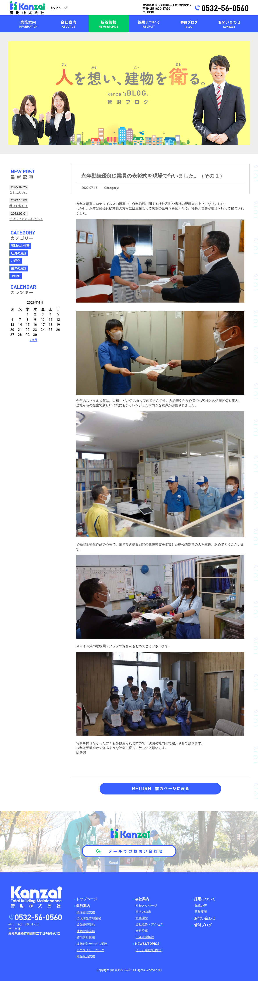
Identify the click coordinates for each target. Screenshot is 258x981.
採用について (204, 899)
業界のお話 (18, 268)
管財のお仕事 (20, 246)
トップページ (86, 899)
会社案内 (142, 899)
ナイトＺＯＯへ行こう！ (26, 219)
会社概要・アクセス (149, 924)
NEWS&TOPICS (147, 944)
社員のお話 (18, 253)
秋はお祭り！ (18, 206)
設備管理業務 (86, 925)
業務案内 (83, 906)
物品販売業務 (86, 956)
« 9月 (33, 340)
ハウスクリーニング (90, 950)
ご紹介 (15, 261)
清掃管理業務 (86, 912)
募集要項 (201, 912)
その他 (15, 276)
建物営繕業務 (86, 931)
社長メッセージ (146, 905)
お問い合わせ (204, 918)
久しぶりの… (18, 192)
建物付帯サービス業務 (92, 944)
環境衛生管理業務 (89, 918)
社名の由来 (143, 912)
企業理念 (142, 918)
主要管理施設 (145, 937)
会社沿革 (142, 931)
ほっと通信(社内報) (149, 950)
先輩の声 (201, 905)
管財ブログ (203, 925)
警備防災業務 (86, 937)
